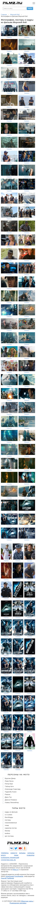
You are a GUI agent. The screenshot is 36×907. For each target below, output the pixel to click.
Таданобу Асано (10, 792)
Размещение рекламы (18, 903)
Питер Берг (9, 784)
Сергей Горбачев (7, 878)
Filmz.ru (15, 869)
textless (7, 833)
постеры (8, 820)
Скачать (9, 37)
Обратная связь (27, 901)
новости (13, 853)
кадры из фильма (11, 812)
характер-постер (11, 828)
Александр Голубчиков (14, 876)
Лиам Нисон (9, 781)
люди (16, 855)
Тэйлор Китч (9, 786)
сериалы (30, 853)
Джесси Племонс (11, 800)
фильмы (22, 853)
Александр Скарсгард (12, 789)
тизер (7, 825)
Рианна (7, 794)
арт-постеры (9, 836)
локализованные (11, 823)
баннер (7, 831)
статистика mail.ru (8, 860)
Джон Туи (8, 797)
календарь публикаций (10, 857)
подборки (30, 855)
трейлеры (5, 853)
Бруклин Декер (10, 778)
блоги (3, 855)
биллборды (9, 817)
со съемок (8, 814)
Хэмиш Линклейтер (12, 802)
